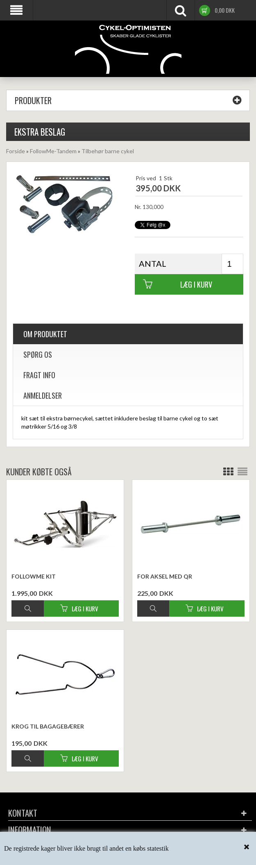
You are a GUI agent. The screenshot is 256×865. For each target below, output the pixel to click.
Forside (15, 151)
